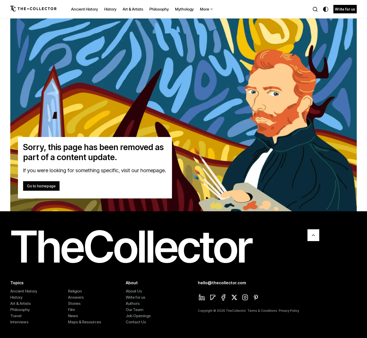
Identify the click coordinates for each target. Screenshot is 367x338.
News (73, 315)
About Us (134, 291)
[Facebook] (223, 298)
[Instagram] (245, 298)
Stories (74, 303)
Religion (75, 291)
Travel (15, 315)
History (110, 9)
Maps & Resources (84, 321)
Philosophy (159, 9)
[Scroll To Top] (313, 235)
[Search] (315, 9)
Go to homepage (41, 186)
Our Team (134, 309)
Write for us (345, 9)
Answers (76, 297)
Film (71, 309)
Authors (133, 303)
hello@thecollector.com (222, 282)
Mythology (184, 9)
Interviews (19, 321)
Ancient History (84, 9)
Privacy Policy (289, 311)
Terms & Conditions (262, 311)
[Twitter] (234, 298)
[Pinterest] (256, 298)
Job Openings (138, 315)
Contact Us (136, 321)
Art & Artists (133, 9)
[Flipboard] (213, 298)
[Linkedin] (202, 298)
